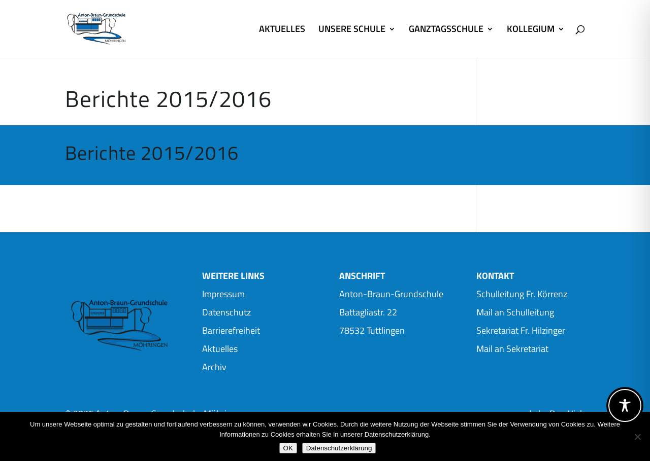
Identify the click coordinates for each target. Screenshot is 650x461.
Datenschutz (226, 312)
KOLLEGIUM (531, 30)
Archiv (214, 367)
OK (288, 448)
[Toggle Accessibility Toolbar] (624, 405)
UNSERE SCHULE (351, 30)
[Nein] (637, 437)
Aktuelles (220, 349)
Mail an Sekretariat (512, 349)
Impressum (223, 294)
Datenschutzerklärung (339, 448)
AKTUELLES (282, 30)
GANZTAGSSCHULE (446, 30)
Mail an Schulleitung (515, 312)
